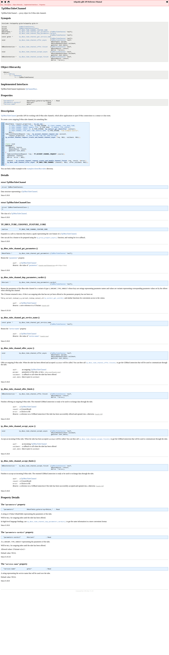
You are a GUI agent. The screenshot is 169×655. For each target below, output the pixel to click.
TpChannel (18, 84)
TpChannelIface (31, 98)
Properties (42, 4)
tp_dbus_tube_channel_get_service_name (35, 40)
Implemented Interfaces (31, 4)
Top (2, 4)
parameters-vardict (12, 112)
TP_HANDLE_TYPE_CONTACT (60, 138)
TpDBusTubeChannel (26, 28)
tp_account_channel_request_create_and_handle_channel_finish (41, 178)
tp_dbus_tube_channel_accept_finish (33, 64)
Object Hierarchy (18, 4)
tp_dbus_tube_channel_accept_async (33, 58)
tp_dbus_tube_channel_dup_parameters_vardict (37, 36)
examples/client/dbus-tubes (36, 187)
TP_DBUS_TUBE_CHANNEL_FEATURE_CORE (33, 32)
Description (7, 4)
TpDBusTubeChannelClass (28, 30)
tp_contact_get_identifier (56, 140)
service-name (9, 114)
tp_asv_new (38, 134)
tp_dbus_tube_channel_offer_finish (33, 52)
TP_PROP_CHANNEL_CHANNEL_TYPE (21, 136)
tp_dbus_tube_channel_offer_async (33, 44)
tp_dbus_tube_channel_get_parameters (34, 34)
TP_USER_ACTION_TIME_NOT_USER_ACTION (41, 148)
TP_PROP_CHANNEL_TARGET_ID (19, 140)
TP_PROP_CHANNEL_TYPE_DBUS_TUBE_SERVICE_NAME (27, 142)
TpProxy (12, 82)
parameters (8, 110)
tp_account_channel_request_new (45, 146)
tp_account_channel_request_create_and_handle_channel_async (30, 150)
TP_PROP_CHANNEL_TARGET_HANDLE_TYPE (23, 138)
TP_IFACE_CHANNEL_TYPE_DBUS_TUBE (61, 136)
